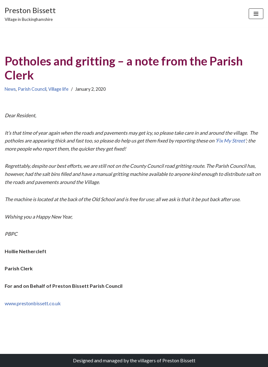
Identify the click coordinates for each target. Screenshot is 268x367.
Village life (58, 89)
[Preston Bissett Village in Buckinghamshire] (30, 13)
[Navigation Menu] (256, 13)
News (10, 89)
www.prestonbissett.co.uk (33, 303)
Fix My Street (230, 140)
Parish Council (32, 89)
